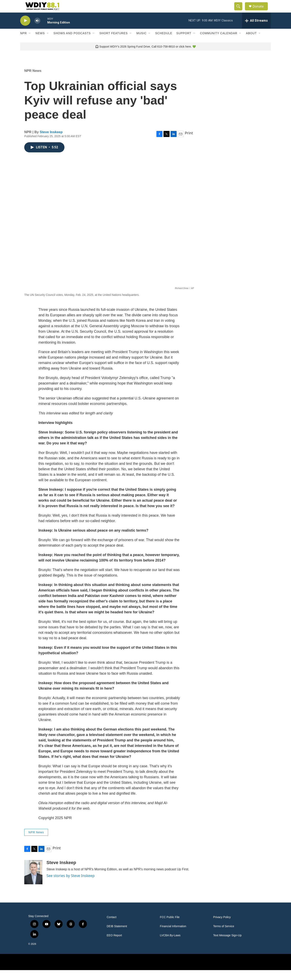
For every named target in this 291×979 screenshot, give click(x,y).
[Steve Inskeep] (33, 881)
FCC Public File (169, 926)
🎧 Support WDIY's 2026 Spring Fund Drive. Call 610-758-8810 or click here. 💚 (145, 55)
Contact (111, 926)
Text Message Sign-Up (227, 944)
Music (141, 42)
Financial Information (173, 935)
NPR (23, 42)
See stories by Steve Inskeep (70, 884)
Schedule (163, 42)
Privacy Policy (222, 926)
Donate (260, 10)
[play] (25, 29)
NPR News (32, 79)
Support (183, 42)
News (40, 42)
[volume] (37, 29)
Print (189, 141)
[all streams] (256, 29)
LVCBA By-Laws (170, 944)
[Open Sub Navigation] (30, 42)
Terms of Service (223, 935)
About (251, 42)
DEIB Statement (117, 935)
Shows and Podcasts (72, 42)
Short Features (113, 42)
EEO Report (114, 944)
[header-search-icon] (240, 11)
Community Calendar (218, 42)
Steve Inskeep (51, 141)
